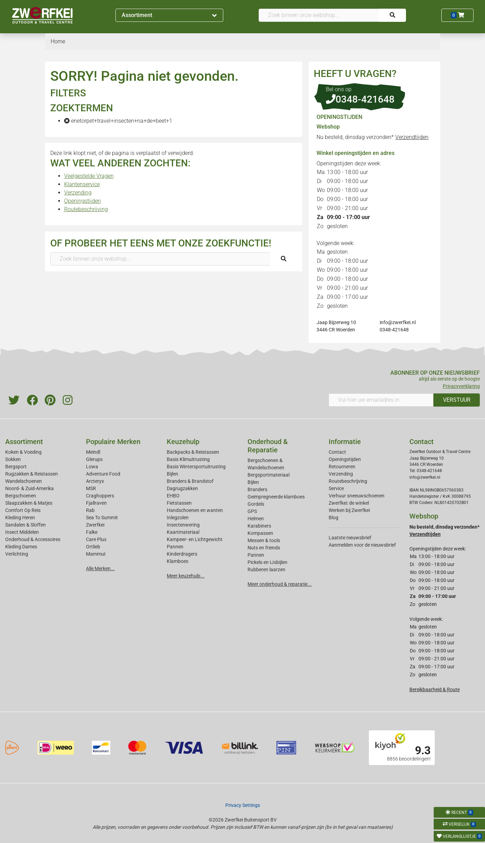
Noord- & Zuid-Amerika (29, 488)
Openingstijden (82, 201)
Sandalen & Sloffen (25, 525)
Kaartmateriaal (183, 532)
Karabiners (259, 526)
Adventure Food (103, 474)
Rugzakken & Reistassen (31, 474)
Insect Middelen (22, 532)
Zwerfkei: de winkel (349, 503)
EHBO (173, 495)
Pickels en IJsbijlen (267, 562)
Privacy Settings (242, 805)
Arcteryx (95, 481)
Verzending (78, 192)
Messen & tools (264, 540)
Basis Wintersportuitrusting (196, 466)
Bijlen (172, 474)
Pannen (256, 555)
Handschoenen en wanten (195, 510)
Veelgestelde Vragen (89, 176)
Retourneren (342, 466)
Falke (91, 532)
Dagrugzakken (182, 488)
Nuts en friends (264, 547)
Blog (333, 517)
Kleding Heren (20, 517)
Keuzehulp (183, 441)
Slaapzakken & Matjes (28, 503)
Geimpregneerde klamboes (276, 496)
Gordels (256, 504)
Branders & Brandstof (190, 481)
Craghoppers (100, 495)
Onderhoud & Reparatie (268, 445)
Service (336, 488)
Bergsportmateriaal (268, 475)
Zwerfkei (95, 525)
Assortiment (169, 15)
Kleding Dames (21, 546)
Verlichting (16, 554)
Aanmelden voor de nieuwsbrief (362, 545)
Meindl (93, 452)
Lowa (92, 466)
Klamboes (177, 561)
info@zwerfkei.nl (398, 322)
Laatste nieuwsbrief (350, 537)
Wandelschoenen (23, 481)
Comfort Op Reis (23, 510)
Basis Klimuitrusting (188, 459)
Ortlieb (93, 546)
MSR (91, 488)
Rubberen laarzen (266, 569)
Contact (337, 452)
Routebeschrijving (86, 209)
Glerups (94, 459)
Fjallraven (96, 503)
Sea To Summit (102, 517)
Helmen (256, 518)
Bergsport (16, 466)
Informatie (345, 441)
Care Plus (96, 539)
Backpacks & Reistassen (193, 452)
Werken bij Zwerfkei (349, 510)
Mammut (96, 554)
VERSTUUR (456, 400)
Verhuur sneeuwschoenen (356, 495)
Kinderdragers (182, 554)
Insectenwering (183, 525)
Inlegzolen (178, 517)
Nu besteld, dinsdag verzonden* (372, 137)
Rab (90, 510)
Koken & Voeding (23, 452)
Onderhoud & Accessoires (32, 539)
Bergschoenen (20, 495)
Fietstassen (179, 503)
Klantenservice (82, 184)
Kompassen (260, 533)
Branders (257, 489)
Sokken (13, 459)
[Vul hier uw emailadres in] (381, 400)
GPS (252, 511)
